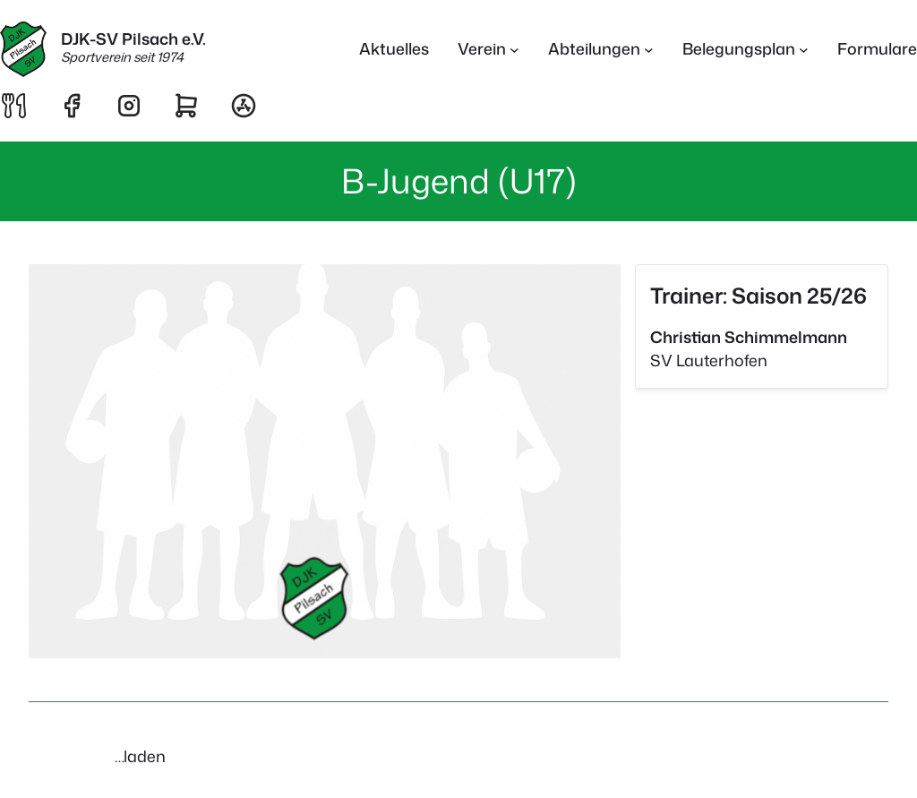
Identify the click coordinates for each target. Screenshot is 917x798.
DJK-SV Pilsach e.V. (133, 39)
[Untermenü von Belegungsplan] (804, 50)
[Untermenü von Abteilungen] (649, 50)
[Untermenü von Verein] (514, 50)
